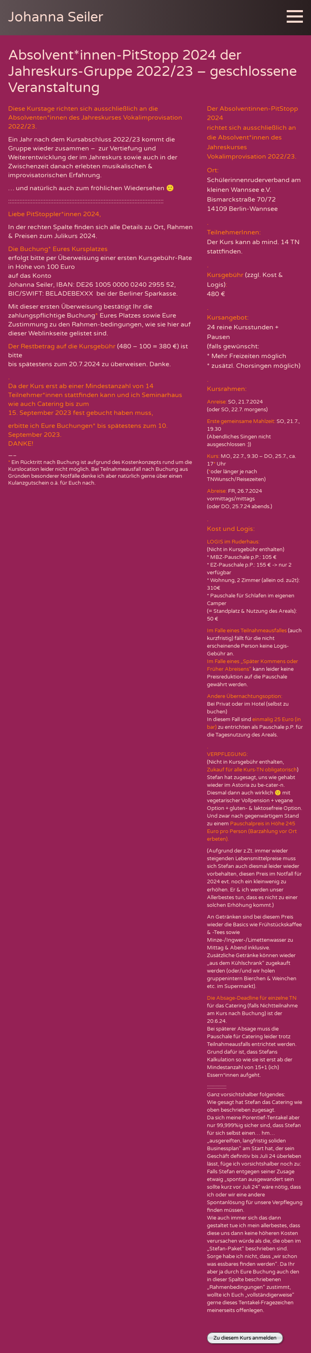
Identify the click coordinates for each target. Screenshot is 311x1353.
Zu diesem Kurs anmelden (245, 1338)
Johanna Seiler (55, 17)
